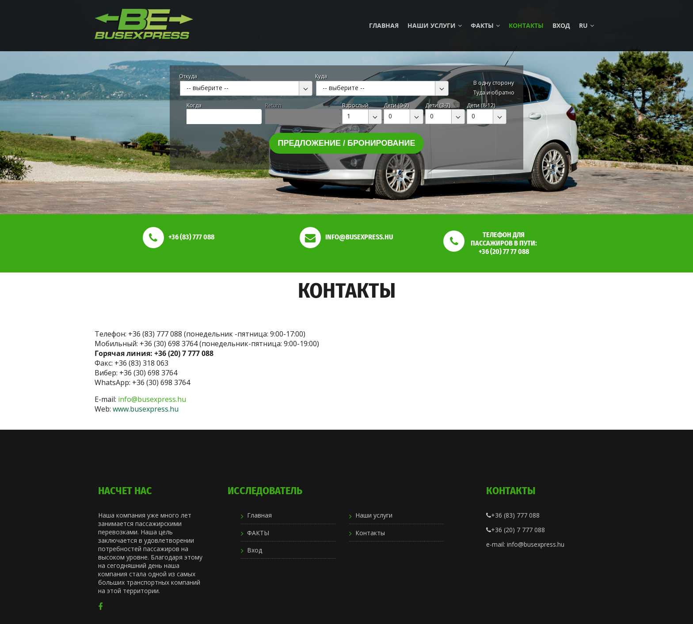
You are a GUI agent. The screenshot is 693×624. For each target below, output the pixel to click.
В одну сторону (493, 83)
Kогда (194, 105)
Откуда (188, 76)
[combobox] (246, 88)
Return (273, 105)
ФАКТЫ (485, 25)
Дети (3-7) (437, 105)
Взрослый (355, 105)
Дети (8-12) (481, 105)
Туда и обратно (493, 92)
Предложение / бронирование (346, 143)
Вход (561, 25)
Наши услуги (434, 25)
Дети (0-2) (396, 105)
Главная (384, 25)
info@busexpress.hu (152, 399)
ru (586, 25)
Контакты (526, 25)
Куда (321, 76)
